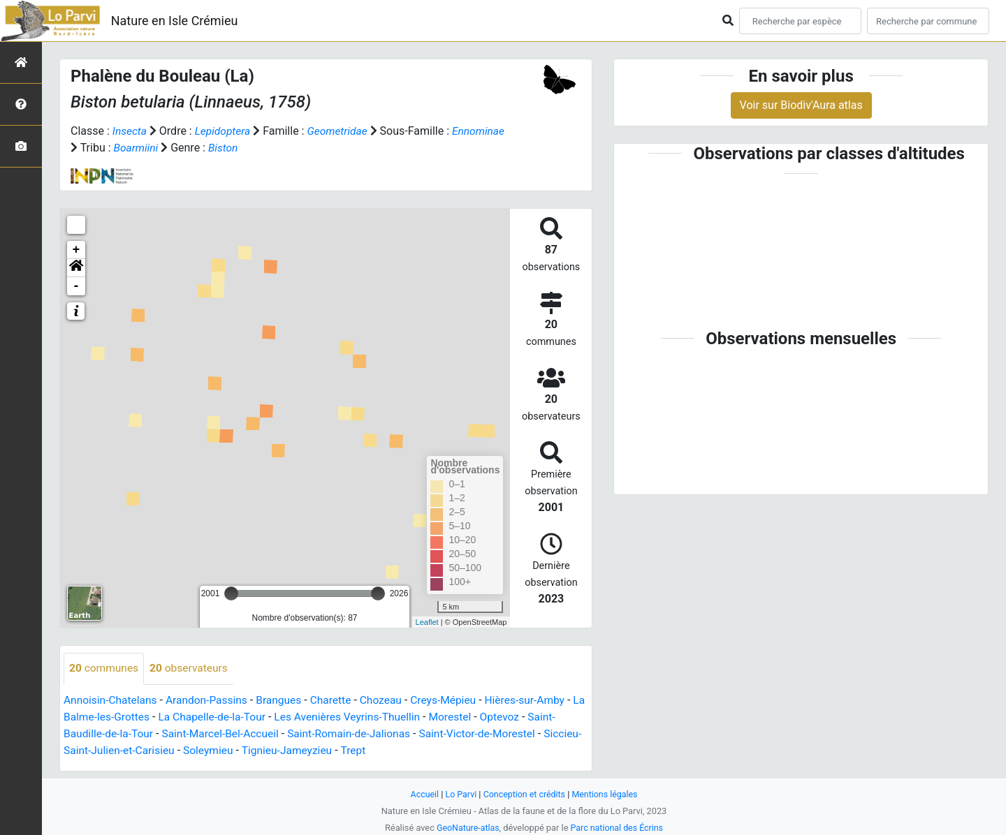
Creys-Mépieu (454, 700)
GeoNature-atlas (466, 827)
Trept (400, 750)
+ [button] (76, 250)
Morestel (476, 716)
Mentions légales (607, 793)
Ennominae (97, 147)
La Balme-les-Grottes (115, 716)
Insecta (130, 131)
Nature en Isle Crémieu (174, 20)
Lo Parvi (459, 793)
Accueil (422, 793)
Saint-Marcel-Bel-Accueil (225, 733)
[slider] (231, 593)
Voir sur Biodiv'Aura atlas (801, 105)
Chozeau (389, 700)
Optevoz (526, 716)
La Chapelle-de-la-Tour (231, 716)
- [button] (76, 286)
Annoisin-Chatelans (112, 700)
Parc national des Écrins (618, 827)
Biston (281, 147)
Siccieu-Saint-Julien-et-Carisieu (140, 750)
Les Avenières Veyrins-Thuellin (371, 716)
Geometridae (341, 131)
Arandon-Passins (210, 700)
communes (104, 668)
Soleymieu (251, 750)
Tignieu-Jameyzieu (332, 750)
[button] (76, 268)
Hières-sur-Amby (538, 700)
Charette (338, 700)
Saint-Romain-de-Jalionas (357, 733)
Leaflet (427, 621)
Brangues (284, 700)
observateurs (192, 668)
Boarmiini (193, 147)
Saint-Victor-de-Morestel (490, 733)
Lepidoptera (224, 131)
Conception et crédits (524, 793)
